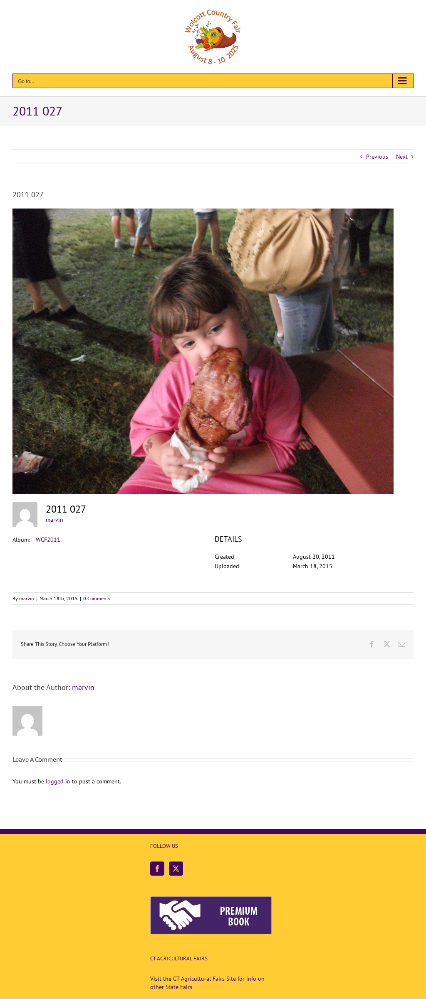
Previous (377, 156)
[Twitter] (176, 869)
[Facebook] (157, 869)
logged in (58, 781)
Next (402, 156)
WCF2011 (48, 539)
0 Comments (96, 598)
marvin (54, 519)
